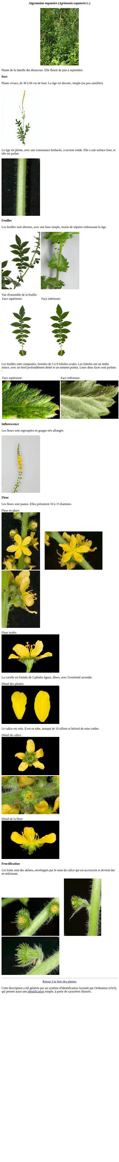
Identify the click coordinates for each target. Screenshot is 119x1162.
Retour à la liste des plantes (59, 981)
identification (35, 991)
